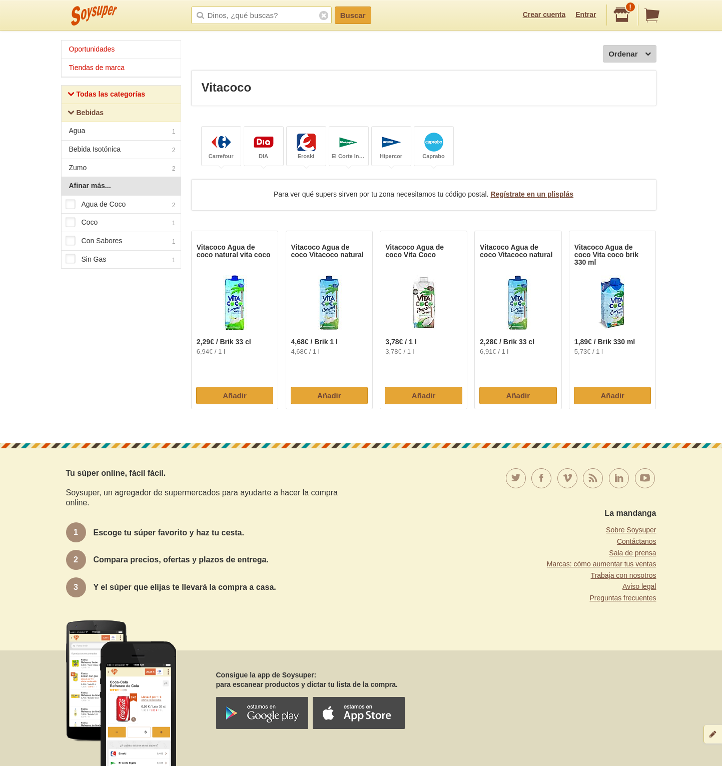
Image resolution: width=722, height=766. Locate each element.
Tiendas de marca (97, 68)
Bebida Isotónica (122, 150)
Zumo (122, 169)
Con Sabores (121, 241)
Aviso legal (639, 586)
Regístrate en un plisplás (531, 194)
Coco (121, 223)
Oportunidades (92, 49)
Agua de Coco (121, 204)
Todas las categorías (106, 95)
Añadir (235, 395)
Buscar (353, 15)
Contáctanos (636, 541)
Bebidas (86, 114)
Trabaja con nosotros (623, 575)
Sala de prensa (632, 553)
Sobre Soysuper (631, 530)
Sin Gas (121, 259)
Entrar (585, 15)
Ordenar (629, 54)
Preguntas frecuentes (622, 598)
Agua (122, 132)
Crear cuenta (544, 15)
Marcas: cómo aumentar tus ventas (601, 564)
